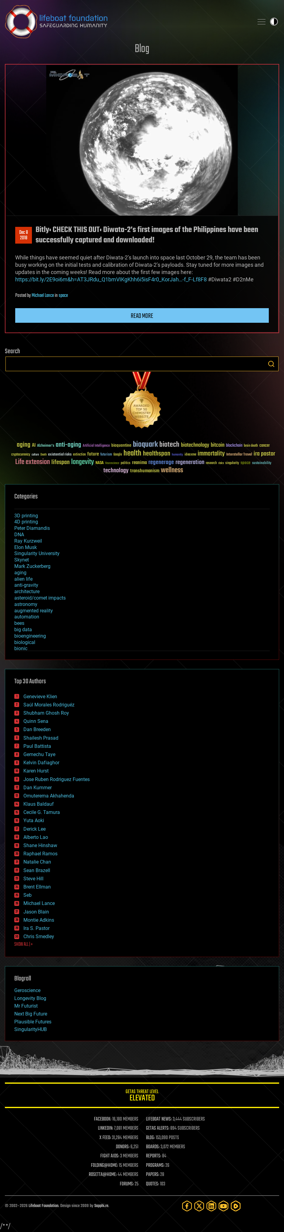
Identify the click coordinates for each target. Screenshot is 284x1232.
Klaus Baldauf (38, 804)
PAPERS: (152, 1175)
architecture (27, 591)
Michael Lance (43, 296)
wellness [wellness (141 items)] (172, 470)
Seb (27, 895)
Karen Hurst (36, 771)
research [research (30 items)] (211, 463)
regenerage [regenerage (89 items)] (161, 462)
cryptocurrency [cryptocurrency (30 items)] (20, 455)
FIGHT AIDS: (109, 1156)
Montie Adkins (38, 920)
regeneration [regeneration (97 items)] (189, 462)
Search (271, 364)
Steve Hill (33, 879)
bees (19, 623)
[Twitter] (199, 1206)
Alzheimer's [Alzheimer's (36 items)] (45, 446)
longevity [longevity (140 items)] (82, 462)
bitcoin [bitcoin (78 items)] (217, 445)
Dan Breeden (37, 729)
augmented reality (33, 611)
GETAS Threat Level (142, 1096)
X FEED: (105, 1138)
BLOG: (150, 1138)
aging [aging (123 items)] (23, 445)
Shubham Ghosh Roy (46, 713)
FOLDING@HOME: (104, 1166)
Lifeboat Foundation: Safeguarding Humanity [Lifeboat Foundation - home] (127, 21)
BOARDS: (153, 1147)
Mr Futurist (26, 1006)
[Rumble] (236, 1206)
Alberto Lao (35, 837)
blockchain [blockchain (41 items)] (234, 445)
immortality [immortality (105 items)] (211, 453)
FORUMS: (127, 1184)
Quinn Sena (35, 721)
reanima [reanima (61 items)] (139, 463)
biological (24, 642)
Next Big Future (30, 1014)
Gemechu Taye (39, 754)
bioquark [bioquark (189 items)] (145, 444)
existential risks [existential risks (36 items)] (59, 454)
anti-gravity (26, 585)
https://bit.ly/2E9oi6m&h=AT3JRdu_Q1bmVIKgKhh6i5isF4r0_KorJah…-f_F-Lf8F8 (111, 279)
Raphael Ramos (40, 854)
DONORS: (123, 1147)
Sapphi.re (101, 1205)
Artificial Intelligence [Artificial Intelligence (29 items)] (96, 446)
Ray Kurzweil (28, 541)
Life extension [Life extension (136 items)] (32, 462)
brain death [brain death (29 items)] (251, 446)
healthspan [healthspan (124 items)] (156, 454)
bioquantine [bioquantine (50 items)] (121, 445)
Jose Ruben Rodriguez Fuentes (56, 779)
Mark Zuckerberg (32, 566)
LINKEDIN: (105, 1128)
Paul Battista (37, 746)
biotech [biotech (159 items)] (169, 445)
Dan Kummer (37, 787)
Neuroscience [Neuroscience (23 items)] (112, 463)
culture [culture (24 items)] (35, 454)
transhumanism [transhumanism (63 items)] (144, 471)
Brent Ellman (37, 887)
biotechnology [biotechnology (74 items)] (195, 445)
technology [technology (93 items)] (116, 470)
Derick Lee (34, 829)
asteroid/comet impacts (40, 598)
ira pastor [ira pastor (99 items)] (264, 453)
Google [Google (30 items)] (117, 455)
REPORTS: (153, 1156)
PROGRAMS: (155, 1166)
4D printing (26, 522)
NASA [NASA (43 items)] (99, 463)
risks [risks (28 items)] (221, 463)
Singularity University (37, 553)
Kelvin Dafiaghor (41, 763)
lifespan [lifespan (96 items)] (60, 462)
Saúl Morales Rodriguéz (48, 705)
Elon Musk (25, 547)
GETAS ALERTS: (157, 1128)
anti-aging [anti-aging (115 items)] (68, 445)
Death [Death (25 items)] (43, 454)
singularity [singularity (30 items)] (232, 463)
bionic (20, 648)
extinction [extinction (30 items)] (79, 455)
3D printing (26, 516)
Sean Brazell (36, 870)
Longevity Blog (30, 998)
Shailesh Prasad (40, 738)
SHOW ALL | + (23, 945)
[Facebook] (187, 1206)
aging (20, 573)
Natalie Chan (37, 862)
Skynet (21, 560)
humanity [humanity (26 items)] (177, 455)
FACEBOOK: (102, 1119)
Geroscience (27, 990)
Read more (142, 316)
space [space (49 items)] (246, 462)
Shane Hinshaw (40, 845)
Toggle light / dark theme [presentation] (274, 22)
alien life (23, 579)
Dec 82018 (23, 235)
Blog (142, 49)
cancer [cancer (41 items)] (264, 445)
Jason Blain (36, 912)
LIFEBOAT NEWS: (159, 1119)
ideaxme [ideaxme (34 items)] (190, 455)
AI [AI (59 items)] (34, 446)
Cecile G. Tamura (41, 812)
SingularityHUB (30, 1029)
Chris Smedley (38, 936)
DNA (19, 534)
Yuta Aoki (33, 820)
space (63, 296)
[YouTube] (223, 1206)
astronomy (25, 604)
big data (23, 629)
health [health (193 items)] (132, 453)
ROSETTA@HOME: (103, 1175)
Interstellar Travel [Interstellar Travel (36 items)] (239, 454)
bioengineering (30, 636)
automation (26, 617)
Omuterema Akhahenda (48, 796)
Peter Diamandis (32, 528)
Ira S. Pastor (36, 928)
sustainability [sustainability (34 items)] (261, 463)
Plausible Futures (32, 1022)
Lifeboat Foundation (43, 1205)
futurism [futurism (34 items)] (106, 455)
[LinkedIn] (211, 1206)
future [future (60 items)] (93, 454)
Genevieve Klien (40, 696)
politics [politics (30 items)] (125, 463)
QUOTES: (152, 1184)
